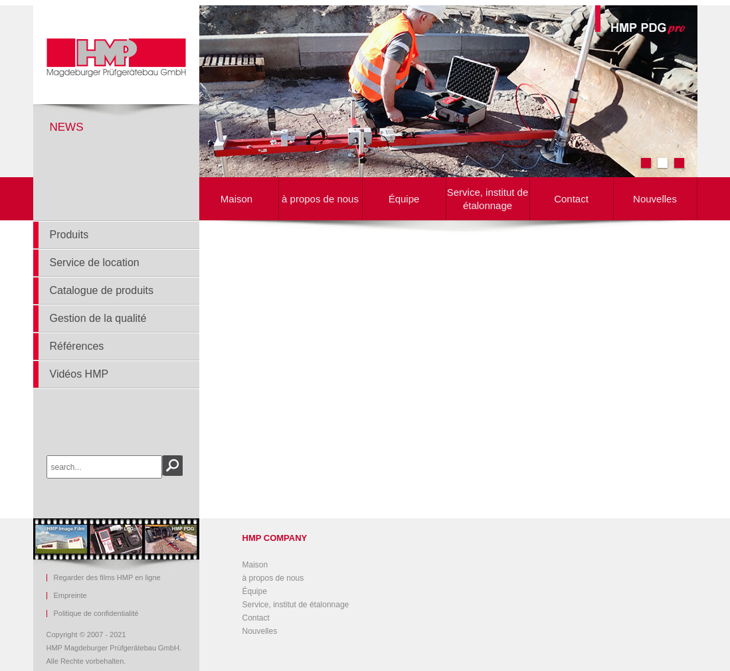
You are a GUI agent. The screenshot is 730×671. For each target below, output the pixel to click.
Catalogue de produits (102, 290)
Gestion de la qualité (98, 318)
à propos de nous (320, 198)
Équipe (404, 198)
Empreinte (70, 595)
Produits (69, 234)
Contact (571, 198)
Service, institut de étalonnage (488, 198)
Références (77, 346)
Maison (236, 198)
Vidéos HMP (79, 374)
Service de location (94, 262)
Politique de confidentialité (96, 613)
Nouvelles (655, 198)
